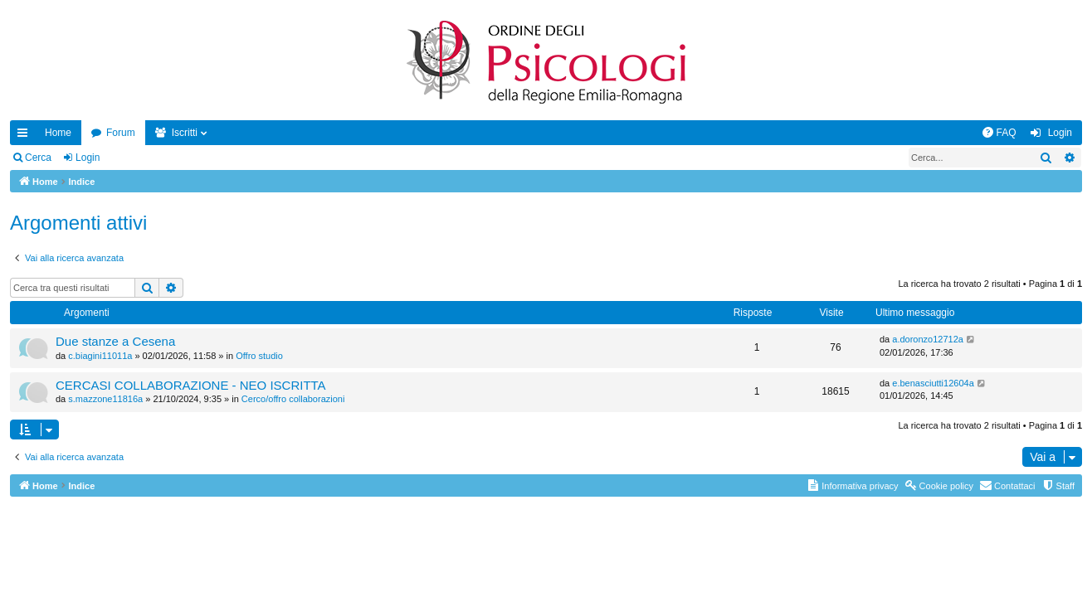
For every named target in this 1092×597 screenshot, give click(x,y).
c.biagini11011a (100, 356)
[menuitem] (999, 132)
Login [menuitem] (1060, 132)
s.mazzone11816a (105, 399)
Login (88, 157)
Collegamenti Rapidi (26, 136)
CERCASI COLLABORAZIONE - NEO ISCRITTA (191, 385)
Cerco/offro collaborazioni (293, 399)
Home (58, 132)
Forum (120, 132)
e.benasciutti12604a (932, 383)
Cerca (38, 157)
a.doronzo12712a (927, 339)
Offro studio (259, 356)
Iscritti (184, 132)
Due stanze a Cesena (115, 341)
